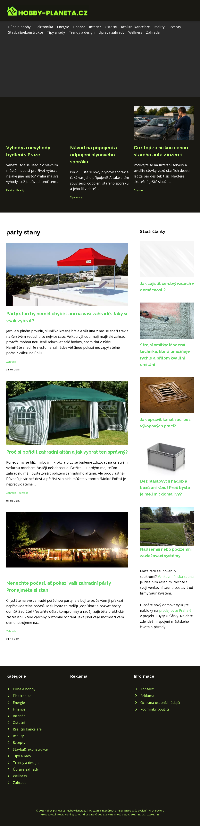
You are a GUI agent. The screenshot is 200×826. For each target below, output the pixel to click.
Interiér (95, 26)
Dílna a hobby (19, 26)
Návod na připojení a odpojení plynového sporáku (93, 155)
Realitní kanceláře (135, 26)
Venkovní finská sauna (176, 576)
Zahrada (153, 32)
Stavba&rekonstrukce (25, 32)
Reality (159, 26)
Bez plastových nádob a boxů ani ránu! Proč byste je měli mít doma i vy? (165, 488)
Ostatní (111, 26)
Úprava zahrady (111, 32)
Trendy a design (82, 32)
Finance (79, 26)
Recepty (175, 26)
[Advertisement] (100, 64)
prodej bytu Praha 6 (175, 610)
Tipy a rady (56, 32)
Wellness (135, 32)
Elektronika (44, 26)
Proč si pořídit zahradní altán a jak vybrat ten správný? (67, 452)
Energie (63, 26)
